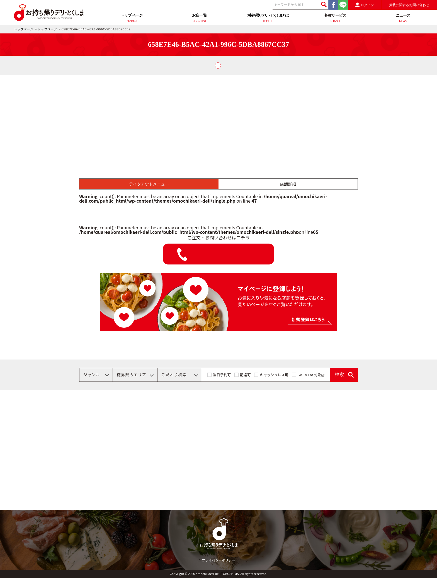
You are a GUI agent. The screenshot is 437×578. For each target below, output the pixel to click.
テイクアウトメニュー (149, 184)
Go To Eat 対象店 (311, 374)
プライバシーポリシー (218, 560)
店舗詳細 (288, 184)
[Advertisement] (218, 117)
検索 (339, 374)
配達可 (245, 374)
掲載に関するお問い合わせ (409, 5)
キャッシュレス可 (274, 374)
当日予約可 (222, 374)
